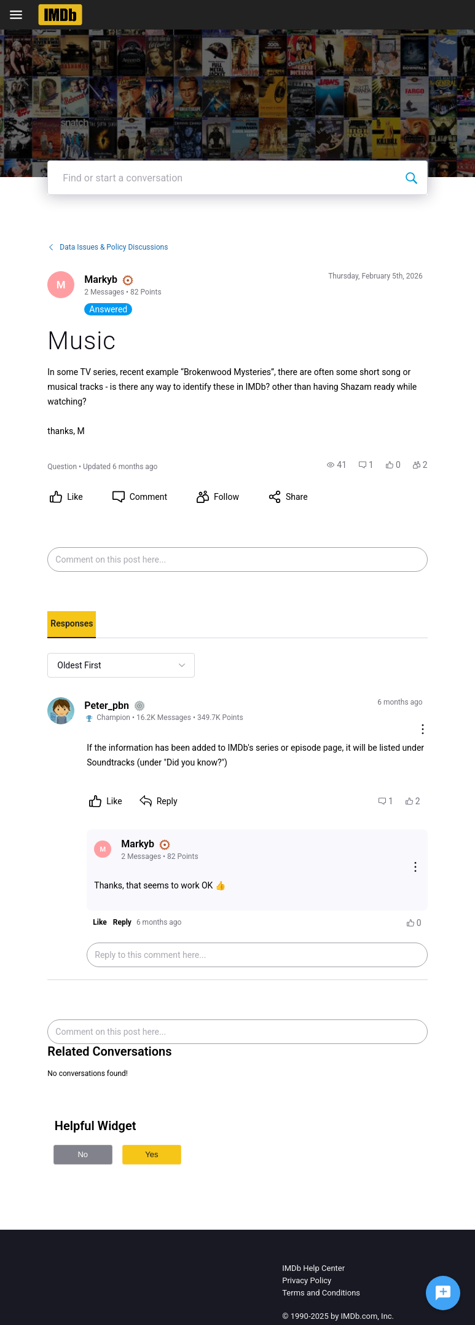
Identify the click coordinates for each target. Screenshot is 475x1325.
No (82, 1154)
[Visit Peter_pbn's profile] (60, 710)
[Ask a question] (443, 1293)
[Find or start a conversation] (411, 177)
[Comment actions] (423, 730)
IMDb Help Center (313, 1268)
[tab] (71, 624)
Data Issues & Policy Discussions (107, 247)
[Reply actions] (415, 868)
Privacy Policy (306, 1280)
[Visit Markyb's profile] (60, 284)
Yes (151, 1154)
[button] (337, 465)
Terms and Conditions (321, 1292)
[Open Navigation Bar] (19, 15)
